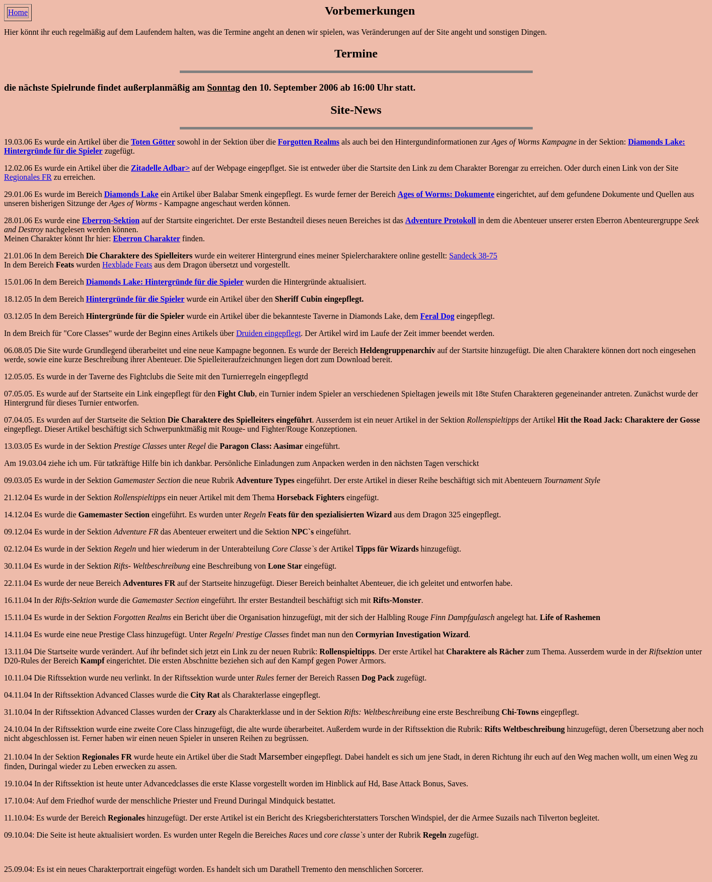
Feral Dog (437, 316)
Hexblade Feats (127, 264)
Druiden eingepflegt (268, 333)
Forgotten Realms (308, 142)
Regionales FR (28, 177)
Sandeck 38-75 (473, 255)
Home (18, 12)
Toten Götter (153, 142)
